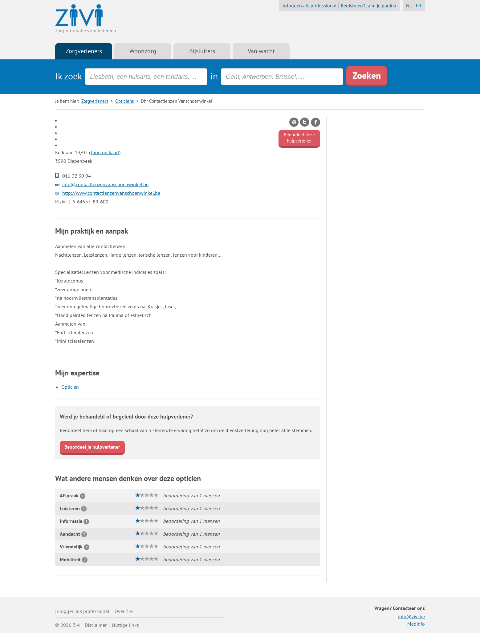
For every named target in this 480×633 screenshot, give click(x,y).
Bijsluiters (202, 51)
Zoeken (366, 75)
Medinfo (416, 624)
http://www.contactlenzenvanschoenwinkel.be (111, 193)
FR (418, 5)
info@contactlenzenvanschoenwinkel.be (105, 184)
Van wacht (261, 51)
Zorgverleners (84, 51)
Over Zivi (124, 611)
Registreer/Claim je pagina (368, 5)
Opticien (70, 387)
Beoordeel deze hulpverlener (299, 138)
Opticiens (124, 101)
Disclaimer (96, 625)
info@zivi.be (411, 616)
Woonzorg (142, 51)
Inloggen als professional (310, 5)
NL (409, 5)
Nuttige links (125, 625)
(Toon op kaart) (104, 152)
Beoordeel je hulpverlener (92, 447)
